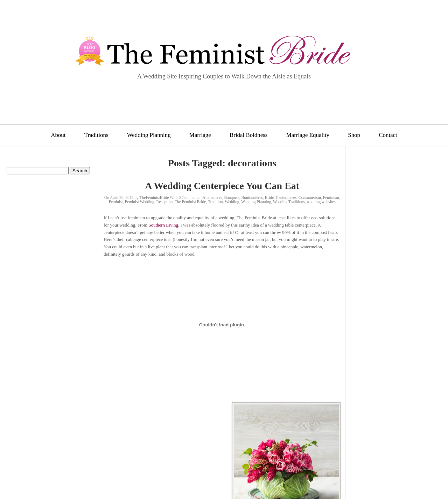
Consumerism (310, 197)
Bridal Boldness (248, 135)
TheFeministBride (154, 197)
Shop (354, 135)
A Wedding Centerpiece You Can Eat (222, 185)
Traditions (96, 135)
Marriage (200, 135)
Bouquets (231, 197)
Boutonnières (252, 197)
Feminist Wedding (139, 202)
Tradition (215, 202)
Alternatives (212, 197)
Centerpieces (286, 197)
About (58, 135)
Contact (388, 135)
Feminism (331, 197)
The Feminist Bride (190, 202)
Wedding (232, 202)
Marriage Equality (307, 135)
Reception (164, 202)
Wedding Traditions (289, 202)
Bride (269, 197)
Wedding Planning (149, 135)
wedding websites (321, 202)
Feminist (116, 202)
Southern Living (163, 225)
